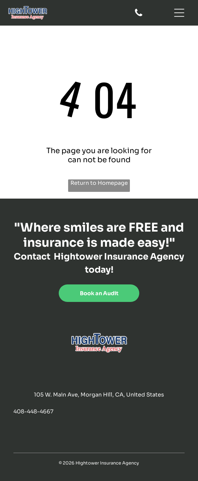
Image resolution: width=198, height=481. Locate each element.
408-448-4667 (33, 411)
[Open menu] (179, 13)
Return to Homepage (99, 182)
